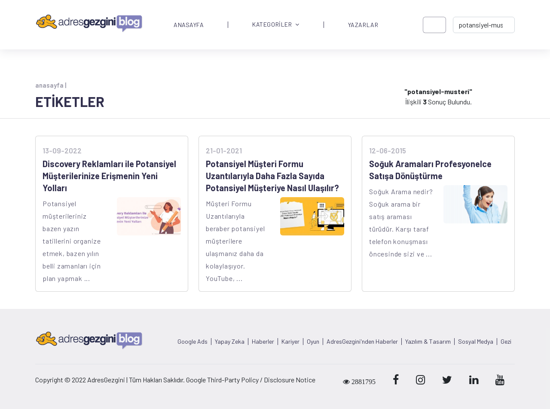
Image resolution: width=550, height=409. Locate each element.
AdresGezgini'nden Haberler (362, 341)
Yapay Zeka (229, 341)
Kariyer (290, 341)
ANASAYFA (189, 24)
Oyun (313, 341)
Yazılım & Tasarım (428, 341)
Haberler (263, 341)
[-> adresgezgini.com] (484, 25)
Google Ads (192, 341)
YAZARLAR (363, 24)
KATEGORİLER (275, 24)
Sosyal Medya (475, 341)
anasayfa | (50, 85)
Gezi (506, 341)
